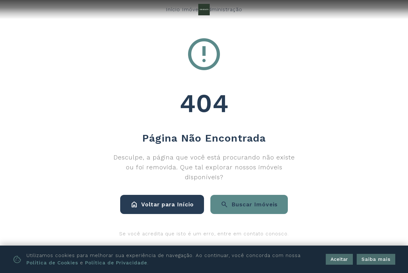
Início (173, 9)
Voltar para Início (162, 204)
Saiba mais (375, 259)
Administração (223, 9)
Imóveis (192, 9)
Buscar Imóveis (249, 204)
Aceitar (339, 259)
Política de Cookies (52, 263)
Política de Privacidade (116, 263)
